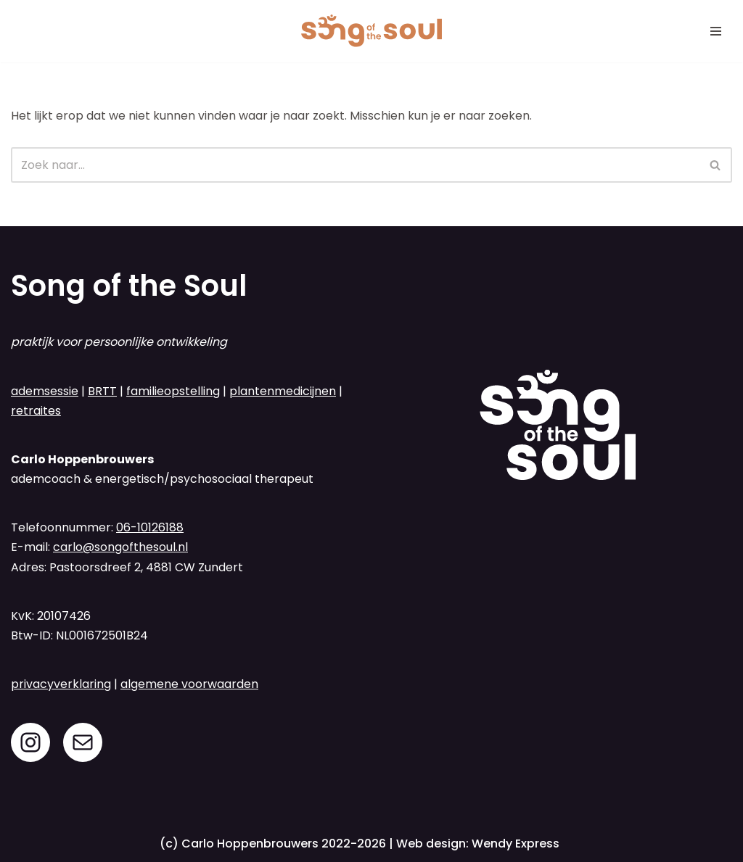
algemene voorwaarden (189, 684)
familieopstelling (173, 391)
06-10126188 (150, 527)
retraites (36, 410)
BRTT (102, 391)
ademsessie (44, 391)
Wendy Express (515, 843)
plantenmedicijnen (282, 391)
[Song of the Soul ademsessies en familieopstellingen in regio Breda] (371, 31)
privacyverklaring (61, 684)
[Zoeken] (355, 165)
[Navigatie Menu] (715, 31)
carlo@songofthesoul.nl (120, 547)
